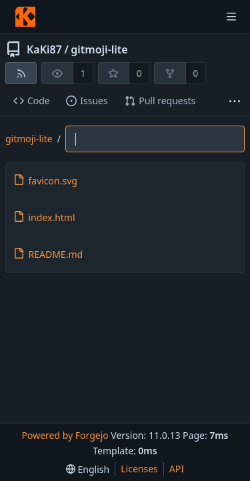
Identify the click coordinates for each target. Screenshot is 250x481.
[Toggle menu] (231, 17)
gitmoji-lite (99, 49)
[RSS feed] (21, 73)
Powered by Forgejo (64, 435)
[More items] (235, 101)
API (176, 468)
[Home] (25, 17)
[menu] (87, 469)
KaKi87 (44, 49)
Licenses (139, 468)
